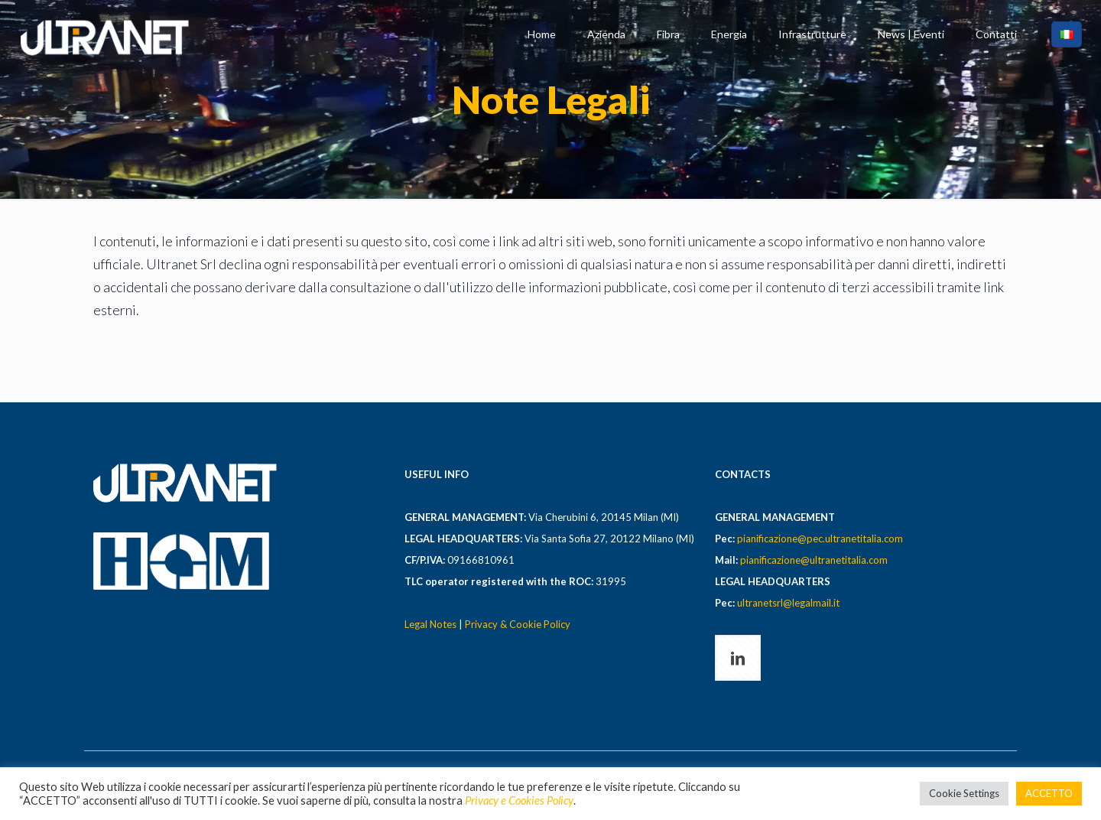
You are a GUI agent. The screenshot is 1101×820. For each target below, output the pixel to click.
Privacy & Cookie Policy (517, 624)
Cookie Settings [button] (964, 793)
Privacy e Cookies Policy (519, 800)
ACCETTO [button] (1049, 793)
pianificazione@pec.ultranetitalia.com (820, 538)
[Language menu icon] (1066, 34)
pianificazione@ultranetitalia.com (814, 560)
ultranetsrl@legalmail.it (788, 603)
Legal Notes (430, 624)
